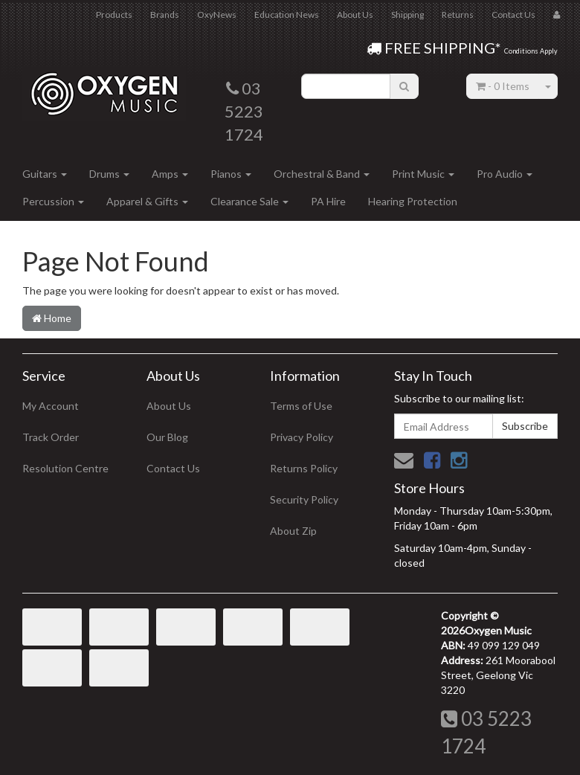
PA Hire (328, 201)
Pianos (230, 173)
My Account (50, 405)
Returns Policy (304, 468)
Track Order (50, 437)
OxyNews (216, 14)
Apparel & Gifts (147, 201)
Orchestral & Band (322, 173)
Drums (109, 173)
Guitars (44, 173)
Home (51, 318)
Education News (286, 14)
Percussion (53, 201)
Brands (164, 14)
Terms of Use (301, 405)
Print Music (423, 173)
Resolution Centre (65, 468)
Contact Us (513, 14)
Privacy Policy (301, 437)
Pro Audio (504, 173)
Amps (170, 173)
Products (114, 14)
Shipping (407, 14)
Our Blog (167, 437)
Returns (458, 14)
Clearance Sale (249, 201)
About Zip (293, 530)
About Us (355, 14)
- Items (502, 86)
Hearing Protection (412, 201)
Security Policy (304, 499)
